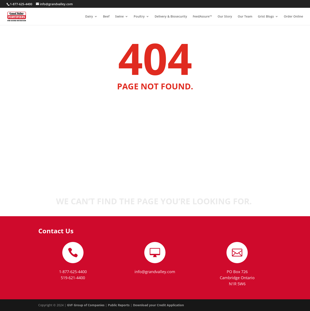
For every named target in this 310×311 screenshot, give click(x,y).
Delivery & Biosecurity (171, 16)
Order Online (293, 16)
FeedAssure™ (202, 16)
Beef (106, 16)
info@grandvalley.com (155, 271)
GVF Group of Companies (85, 305)
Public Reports (119, 305)
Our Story (225, 16)
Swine (119, 16)
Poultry (139, 16)
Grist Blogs (266, 16)
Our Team (245, 16)
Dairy (89, 16)
